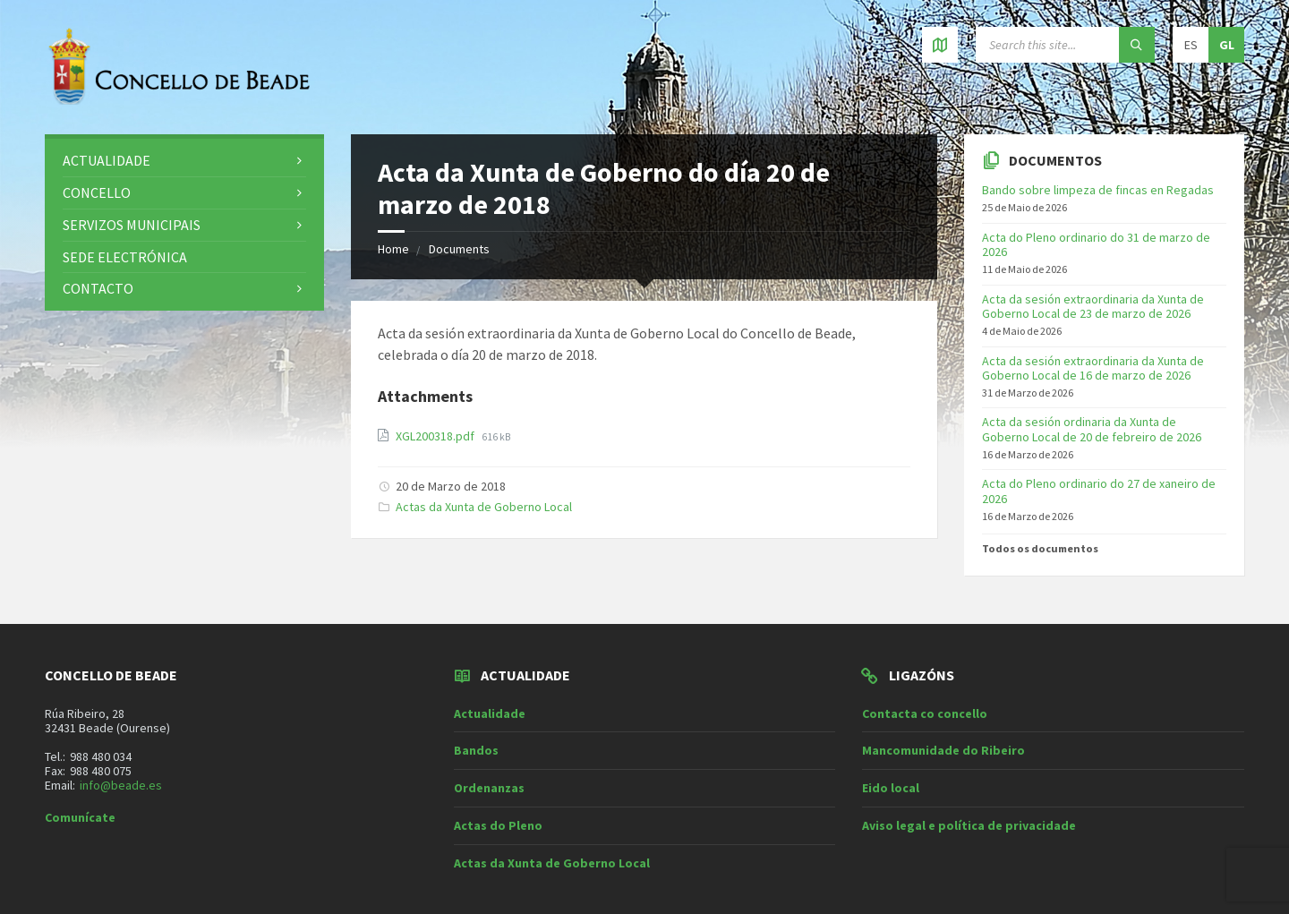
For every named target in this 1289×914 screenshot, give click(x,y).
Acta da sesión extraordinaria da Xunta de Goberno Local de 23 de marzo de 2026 (1093, 306)
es (1191, 45)
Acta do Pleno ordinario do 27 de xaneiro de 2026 (1099, 491)
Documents (459, 249)
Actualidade (106, 160)
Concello (97, 192)
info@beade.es (121, 785)
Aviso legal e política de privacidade (969, 825)
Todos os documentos (1040, 548)
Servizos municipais (132, 225)
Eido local (890, 788)
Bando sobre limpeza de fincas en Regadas (1098, 190)
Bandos (476, 750)
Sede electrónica (125, 257)
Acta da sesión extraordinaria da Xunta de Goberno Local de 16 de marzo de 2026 (1093, 368)
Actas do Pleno (498, 825)
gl (1226, 45)
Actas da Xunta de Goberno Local (484, 507)
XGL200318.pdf (436, 436)
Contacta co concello (924, 713)
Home (393, 249)
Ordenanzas (489, 788)
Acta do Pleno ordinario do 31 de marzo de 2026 (1096, 245)
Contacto (98, 288)
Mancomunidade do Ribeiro (943, 750)
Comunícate (80, 817)
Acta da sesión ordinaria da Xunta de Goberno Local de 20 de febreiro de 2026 (1091, 429)
